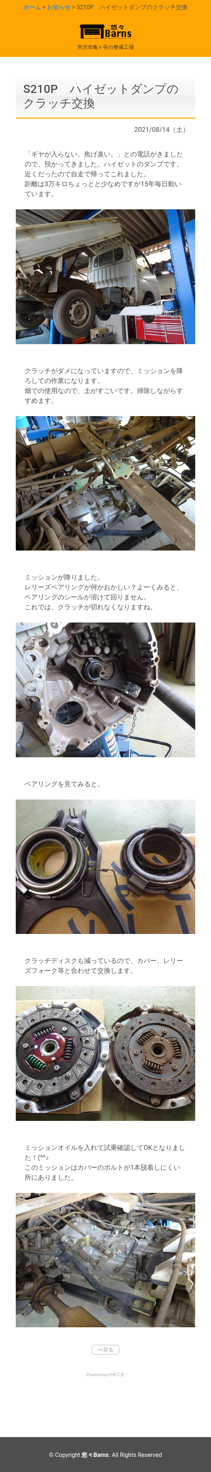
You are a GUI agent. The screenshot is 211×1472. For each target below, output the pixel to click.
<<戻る (105, 1350)
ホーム (32, 7)
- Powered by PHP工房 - (105, 1374)
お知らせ (58, 7)
